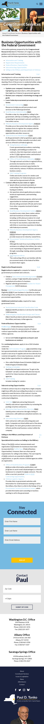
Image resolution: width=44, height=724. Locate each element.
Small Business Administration (16, 112)
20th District (22, 682)
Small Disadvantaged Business (18, 290)
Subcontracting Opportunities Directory (20, 409)
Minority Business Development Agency (20, 124)
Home (4, 33)
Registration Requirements (15, 63)
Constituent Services (22, 24)
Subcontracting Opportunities (16, 67)
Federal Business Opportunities (17, 65)
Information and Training (14, 60)
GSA (11, 256)
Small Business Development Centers (23, 211)
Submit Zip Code (22, 607)
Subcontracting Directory (15, 418)
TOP (38, 74)
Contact (22, 684)
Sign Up (22, 560)
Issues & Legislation (22, 676)
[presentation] (22, 550)
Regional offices (19, 256)
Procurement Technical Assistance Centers (25, 239)
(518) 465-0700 (24, 642)
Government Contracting (14, 105)
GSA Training (10, 379)
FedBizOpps (18, 449)
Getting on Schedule (13, 367)
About (22, 671)
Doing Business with (18, 145)
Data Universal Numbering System (24, 277)
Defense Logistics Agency (15, 479)
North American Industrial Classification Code (22, 307)
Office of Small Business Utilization (22, 159)
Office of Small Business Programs (18, 465)
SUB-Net (9, 402)
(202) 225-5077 (23, 629)
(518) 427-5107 (23, 645)
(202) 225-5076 (24, 627)
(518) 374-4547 (24, 661)
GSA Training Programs (18, 173)
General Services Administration (17, 135)
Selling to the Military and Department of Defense (23, 70)
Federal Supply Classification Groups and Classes (23, 314)
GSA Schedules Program (17, 349)
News (22, 679)
